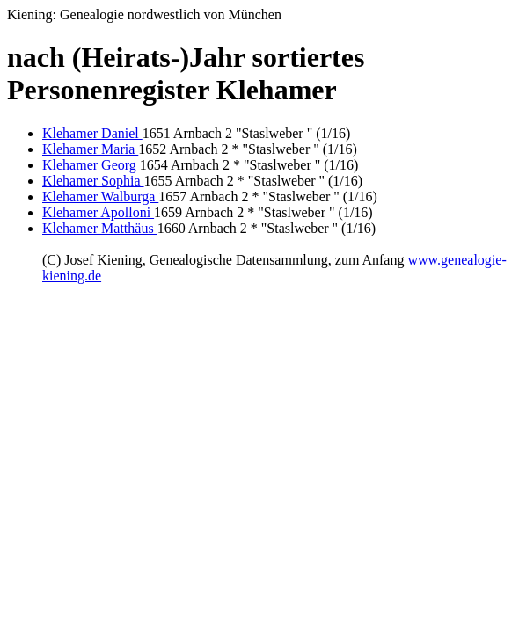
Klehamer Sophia (93, 180)
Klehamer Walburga (100, 196)
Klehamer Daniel (92, 133)
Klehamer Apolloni (98, 212)
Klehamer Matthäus (99, 228)
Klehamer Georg (91, 164)
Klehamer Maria (90, 149)
